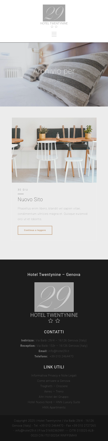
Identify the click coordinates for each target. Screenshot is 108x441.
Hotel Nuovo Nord (40, 402)
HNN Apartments (54, 407)
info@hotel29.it (58, 351)
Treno (60, 391)
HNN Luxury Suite (68, 402)
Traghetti (46, 386)
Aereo (48, 391)
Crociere (62, 386)
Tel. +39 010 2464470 (49, 425)
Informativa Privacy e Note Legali (54, 375)
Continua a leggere (35, 230)
